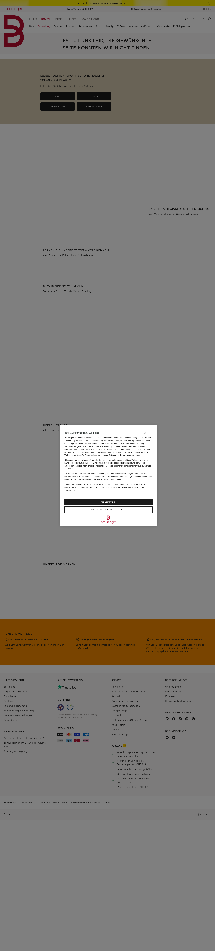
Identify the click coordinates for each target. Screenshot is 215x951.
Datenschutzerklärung (131, 487)
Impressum (69, 490)
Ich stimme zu (108, 502)
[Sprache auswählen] (147, 433)
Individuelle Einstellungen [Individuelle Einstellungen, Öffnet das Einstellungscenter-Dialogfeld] (108, 509)
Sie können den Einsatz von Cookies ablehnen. (101, 479)
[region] (108, 475)
